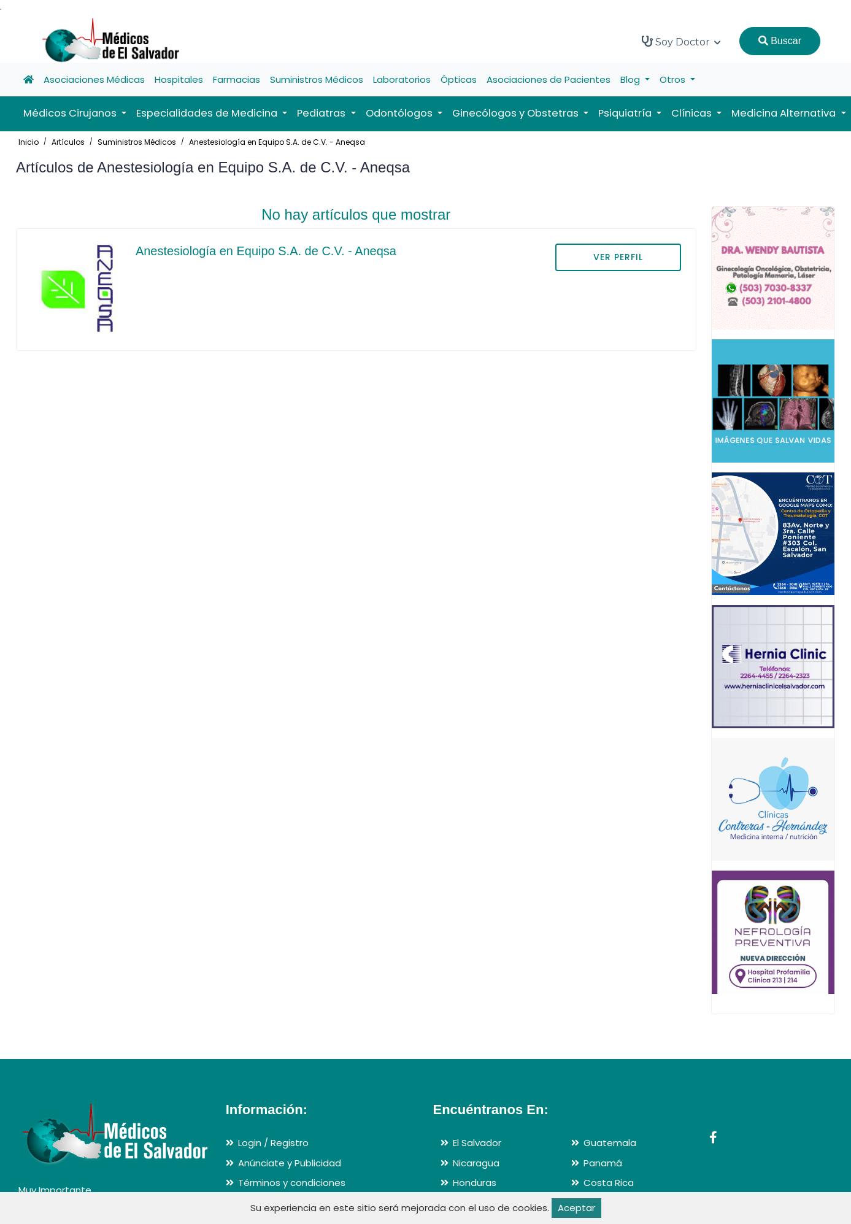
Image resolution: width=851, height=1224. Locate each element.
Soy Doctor (681, 42)
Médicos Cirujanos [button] (71, 113)
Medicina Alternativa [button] (784, 113)
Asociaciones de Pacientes (548, 79)
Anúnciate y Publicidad (289, 1163)
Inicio (28, 142)
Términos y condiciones (291, 1182)
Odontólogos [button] (400, 113)
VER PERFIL (618, 257)
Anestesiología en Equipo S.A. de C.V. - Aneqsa (277, 142)
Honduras (474, 1182)
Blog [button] (631, 79)
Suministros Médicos (316, 79)
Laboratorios (402, 79)
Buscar (779, 41)
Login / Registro (273, 1142)
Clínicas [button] (692, 113)
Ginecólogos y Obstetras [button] (516, 113)
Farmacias (236, 79)
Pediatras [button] (322, 113)
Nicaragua (476, 1163)
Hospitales (179, 79)
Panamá (602, 1163)
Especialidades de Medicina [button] (208, 113)
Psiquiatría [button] (626, 113)
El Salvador (477, 1142)
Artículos (68, 142)
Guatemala (609, 1142)
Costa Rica (608, 1182)
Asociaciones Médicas (94, 79)
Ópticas (459, 79)
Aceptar (576, 1207)
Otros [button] (674, 79)
